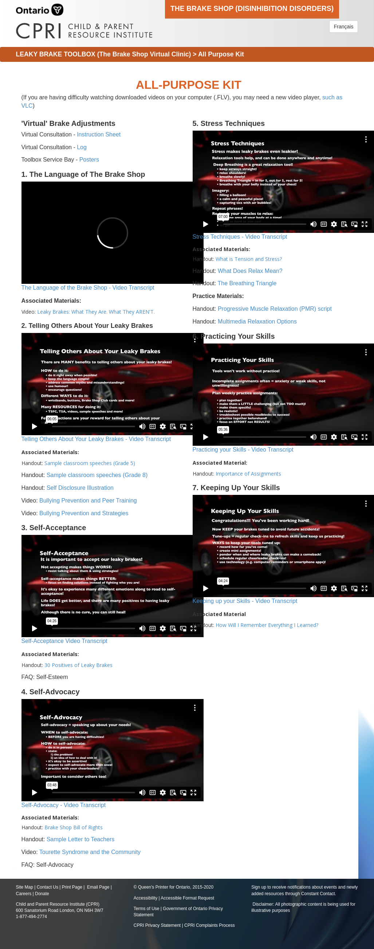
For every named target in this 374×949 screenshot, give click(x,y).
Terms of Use (147, 908)
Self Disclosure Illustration (80, 488)
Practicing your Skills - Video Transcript (243, 449)
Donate (42, 893)
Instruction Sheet (99, 134)
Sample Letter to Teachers (80, 839)
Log (82, 147)
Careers (24, 893)
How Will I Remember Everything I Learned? (267, 625)
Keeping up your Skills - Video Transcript (245, 601)
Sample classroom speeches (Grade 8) (97, 475)
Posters (89, 159)
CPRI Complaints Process (209, 925)
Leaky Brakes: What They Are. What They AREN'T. (96, 311)
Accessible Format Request (187, 898)
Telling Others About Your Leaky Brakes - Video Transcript (96, 439)
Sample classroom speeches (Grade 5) (89, 463)
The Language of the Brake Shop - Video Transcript (87, 288)
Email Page (98, 887)
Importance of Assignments (248, 473)
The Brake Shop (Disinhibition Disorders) (252, 8)
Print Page (72, 887)
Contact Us (47, 887)
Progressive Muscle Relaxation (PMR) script (275, 309)
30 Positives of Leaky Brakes (78, 665)
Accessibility (146, 898)
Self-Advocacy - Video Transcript (63, 805)
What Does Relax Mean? (250, 271)
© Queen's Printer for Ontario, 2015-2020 (173, 887)
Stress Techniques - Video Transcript (240, 237)
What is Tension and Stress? (249, 258)
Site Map (24, 887)
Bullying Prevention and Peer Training (88, 500)
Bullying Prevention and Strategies (84, 513)
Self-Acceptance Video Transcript (64, 641)
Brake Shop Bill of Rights (73, 827)
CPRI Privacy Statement (157, 925)
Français (344, 26)
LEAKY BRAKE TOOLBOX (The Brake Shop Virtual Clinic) (103, 54)
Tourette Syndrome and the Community (90, 852)
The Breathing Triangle (247, 283)
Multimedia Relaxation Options (257, 321)
